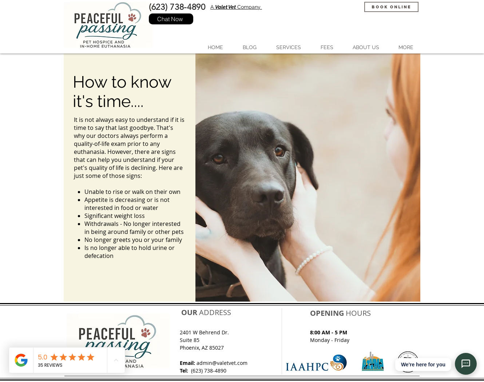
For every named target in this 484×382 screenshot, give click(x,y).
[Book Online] (391, 7)
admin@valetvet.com (222, 362)
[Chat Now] (171, 18)
